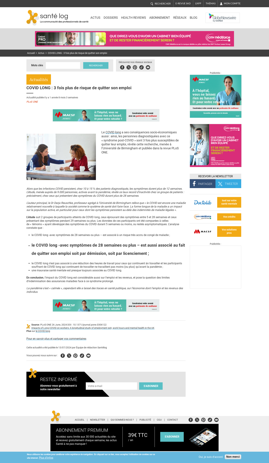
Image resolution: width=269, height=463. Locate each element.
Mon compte (232, 3)
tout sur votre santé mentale (229, 202)
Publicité (145, 420)
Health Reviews (133, 17)
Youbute (148, 66)
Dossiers (111, 17)
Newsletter (97, 420)
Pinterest (135, 66)
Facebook (122, 66)
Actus (95, 17)
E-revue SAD (183, 3)
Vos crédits (229, 216)
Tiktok (141, 66)
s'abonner (172, 436)
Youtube (88, 355)
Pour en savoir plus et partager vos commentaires (56, 338)
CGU (159, 420)
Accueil (31, 53)
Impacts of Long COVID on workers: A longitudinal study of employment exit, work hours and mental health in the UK (92, 328)
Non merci (233, 456)
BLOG (193, 17)
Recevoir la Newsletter (215, 176)
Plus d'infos (46, 457)
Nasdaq (212, 15)
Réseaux (179, 17)
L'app (198, 3)
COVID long (113, 132)
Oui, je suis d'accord (211, 457)
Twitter (128, 66)
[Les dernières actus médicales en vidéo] (215, 287)
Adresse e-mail (95, 380)
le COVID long (43, 331)
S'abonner (151, 386)
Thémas (210, 3)
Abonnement (159, 17)
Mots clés (37, 65)
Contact (172, 420)
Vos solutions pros (229, 231)
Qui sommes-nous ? (122, 420)
